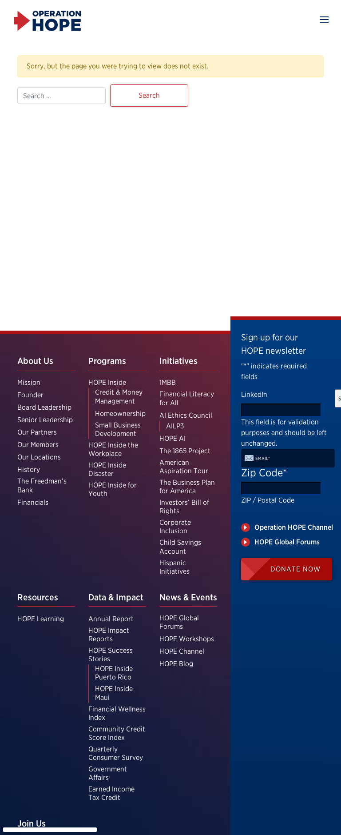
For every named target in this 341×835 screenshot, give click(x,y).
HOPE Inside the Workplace (113, 449)
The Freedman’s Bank (42, 485)
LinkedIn (254, 394)
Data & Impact (115, 597)
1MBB (167, 382)
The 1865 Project (184, 451)
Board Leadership (44, 407)
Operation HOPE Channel (293, 527)
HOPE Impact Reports (108, 634)
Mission (28, 382)
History (28, 469)
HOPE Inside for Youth (112, 489)
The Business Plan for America (187, 486)
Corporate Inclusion (175, 526)
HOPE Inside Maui (114, 692)
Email (262, 458)
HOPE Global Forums (179, 622)
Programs (107, 361)
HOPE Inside (107, 382)
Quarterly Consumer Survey (115, 753)
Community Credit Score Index (116, 733)
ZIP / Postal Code (267, 500)
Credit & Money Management (119, 396)
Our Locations (39, 457)
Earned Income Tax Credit (111, 793)
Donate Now (295, 569)
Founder (30, 395)
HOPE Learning (40, 619)
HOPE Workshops (186, 639)
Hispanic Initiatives (174, 567)
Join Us (31, 823)
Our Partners (37, 432)
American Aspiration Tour (183, 466)
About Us (35, 361)
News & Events (188, 597)
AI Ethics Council (185, 415)
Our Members (38, 444)
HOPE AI (172, 438)
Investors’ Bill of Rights (184, 506)
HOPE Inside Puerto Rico (114, 672)
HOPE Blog (176, 663)
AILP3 (175, 426)
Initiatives (178, 361)
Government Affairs (107, 773)
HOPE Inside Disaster (107, 469)
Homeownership (120, 413)
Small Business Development (118, 429)
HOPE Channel (181, 651)
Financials (32, 502)
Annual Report (111, 619)
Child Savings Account (180, 546)
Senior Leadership (45, 420)
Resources (37, 597)
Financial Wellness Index (117, 713)
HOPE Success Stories (110, 654)
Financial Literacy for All (186, 398)
